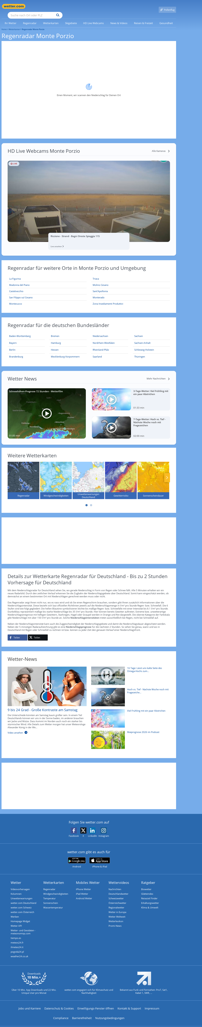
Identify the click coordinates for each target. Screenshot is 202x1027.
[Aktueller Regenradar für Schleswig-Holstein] (144, 345)
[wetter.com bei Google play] (77, 858)
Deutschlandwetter (118, 889)
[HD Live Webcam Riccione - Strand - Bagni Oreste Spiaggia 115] (89, 197)
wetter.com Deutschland (23, 898)
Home (4, 25)
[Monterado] (130, 293)
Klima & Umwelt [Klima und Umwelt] (149, 903)
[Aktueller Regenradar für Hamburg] (56, 339)
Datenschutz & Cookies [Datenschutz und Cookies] (59, 1004)
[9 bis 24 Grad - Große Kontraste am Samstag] (45, 697)
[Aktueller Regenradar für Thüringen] (139, 352)
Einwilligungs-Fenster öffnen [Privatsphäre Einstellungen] (95, 1004)
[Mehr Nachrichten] (158, 374)
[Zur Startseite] (14, 6)
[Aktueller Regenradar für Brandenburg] (16, 352)
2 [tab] (91, 500)
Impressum (152, 1004)
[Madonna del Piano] (47, 280)
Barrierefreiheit (82, 1013)
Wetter (16, 878)
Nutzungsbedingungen (109, 1013)
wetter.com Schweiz (21, 903)
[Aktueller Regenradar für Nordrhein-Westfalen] (104, 339)
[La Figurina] (47, 274)
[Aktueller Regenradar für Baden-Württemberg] (20, 332)
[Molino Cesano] (130, 280)
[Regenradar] (23, 476)
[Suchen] (81, 6)
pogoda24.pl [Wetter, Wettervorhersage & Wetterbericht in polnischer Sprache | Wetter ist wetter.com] (17, 947)
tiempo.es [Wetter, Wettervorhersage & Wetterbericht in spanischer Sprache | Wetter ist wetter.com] (16, 933)
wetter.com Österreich (22, 907)
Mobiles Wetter (88, 878)
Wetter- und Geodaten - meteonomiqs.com (23, 927)
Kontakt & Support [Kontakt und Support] (129, 1004)
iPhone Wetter (83, 884)
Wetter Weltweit (117, 912)
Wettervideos (119, 878)
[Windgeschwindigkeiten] (56, 476)
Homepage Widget (20, 916)
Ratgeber (148, 878)
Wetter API (16, 921)
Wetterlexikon (116, 916)
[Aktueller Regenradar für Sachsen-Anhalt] (142, 339)
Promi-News (115, 921)
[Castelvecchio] (47, 287)
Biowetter (146, 884)
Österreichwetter (117, 898)
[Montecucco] (47, 299)
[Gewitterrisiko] (121, 476)
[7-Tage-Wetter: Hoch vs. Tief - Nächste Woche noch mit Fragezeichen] (131, 423)
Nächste (167, 473)
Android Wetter (84, 893)
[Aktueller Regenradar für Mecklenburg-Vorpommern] (65, 352)
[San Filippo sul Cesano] (47, 293)
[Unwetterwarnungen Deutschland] (88, 476)
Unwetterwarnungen (21, 893)
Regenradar (49, 884)
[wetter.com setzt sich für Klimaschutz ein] (89, 981)
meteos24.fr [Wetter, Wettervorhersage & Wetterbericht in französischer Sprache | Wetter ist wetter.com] (17, 938)
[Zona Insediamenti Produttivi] (130, 299)
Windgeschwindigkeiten (55, 889)
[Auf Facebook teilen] (17, 633)
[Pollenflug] (167, 6)
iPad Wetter (82, 889)
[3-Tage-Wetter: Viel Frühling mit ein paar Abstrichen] (131, 395)
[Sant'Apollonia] (130, 287)
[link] (11, 19)
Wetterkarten (14, 25)
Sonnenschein (50, 898)
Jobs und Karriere (29, 1004)
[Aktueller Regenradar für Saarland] (97, 352)
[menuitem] (11, 18)
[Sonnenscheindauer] (153, 476)
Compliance (60, 1013)
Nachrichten (115, 884)
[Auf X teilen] (38, 633)
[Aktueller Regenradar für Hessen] (55, 345)
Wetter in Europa (117, 907)
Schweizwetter (116, 893)
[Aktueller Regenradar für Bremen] (55, 332)
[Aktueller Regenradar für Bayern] (13, 339)
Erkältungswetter (150, 898)
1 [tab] (86, 500)
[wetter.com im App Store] (99, 858)
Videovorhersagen (20, 884)
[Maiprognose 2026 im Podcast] (129, 737)
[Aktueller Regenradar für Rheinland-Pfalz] (101, 345)
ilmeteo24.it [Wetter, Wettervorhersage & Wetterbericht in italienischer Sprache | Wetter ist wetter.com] (17, 942)
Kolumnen (16, 889)
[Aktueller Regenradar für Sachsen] (138, 332)
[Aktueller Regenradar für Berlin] (12, 345)
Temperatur (49, 893)
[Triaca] (130, 274)
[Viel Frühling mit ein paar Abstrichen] (129, 715)
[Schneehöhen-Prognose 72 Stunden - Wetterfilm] (47, 409)
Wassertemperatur (53, 903)
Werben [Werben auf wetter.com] (15, 912)
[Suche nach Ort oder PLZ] (58, 6)
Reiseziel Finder (149, 893)
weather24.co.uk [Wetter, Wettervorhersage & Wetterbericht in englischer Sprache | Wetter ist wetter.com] (19, 951)
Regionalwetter (116, 903)
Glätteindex (147, 889)
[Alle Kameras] (161, 146)
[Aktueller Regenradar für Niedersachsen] (100, 332)
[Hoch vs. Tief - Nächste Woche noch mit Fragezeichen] (129, 694)
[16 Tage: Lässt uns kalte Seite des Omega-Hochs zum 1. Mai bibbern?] (129, 673)
